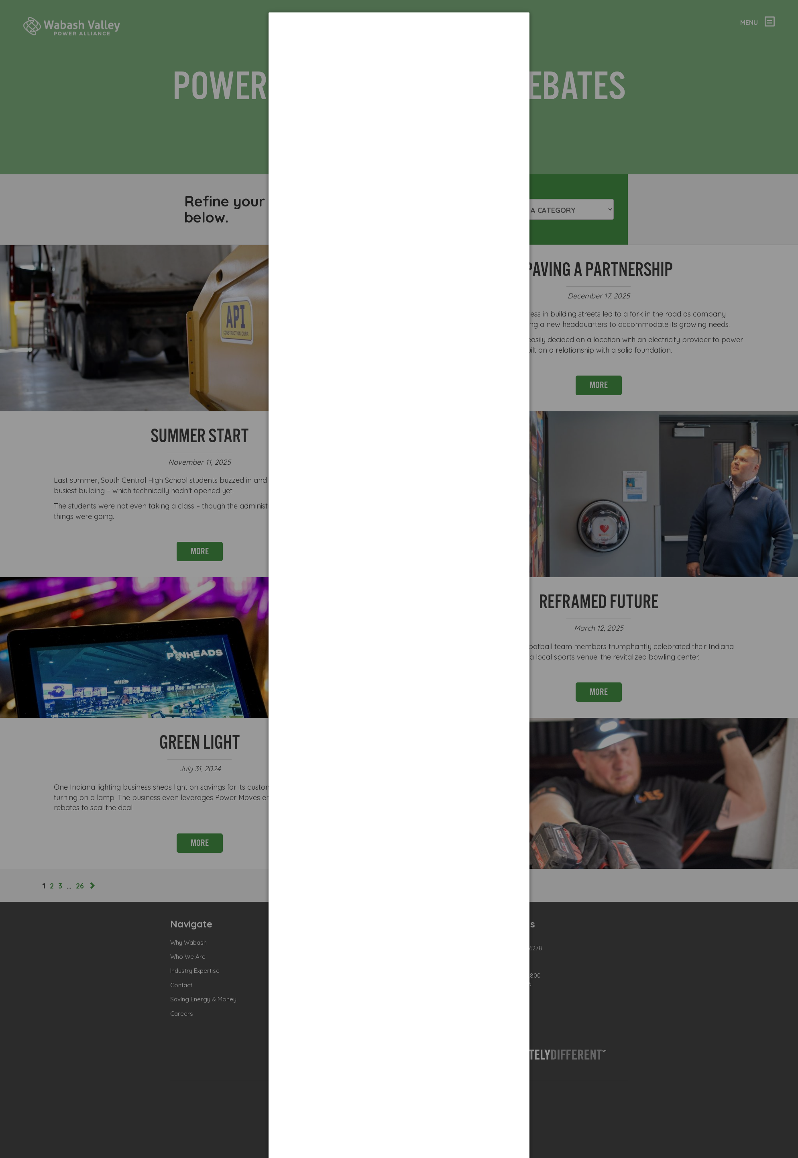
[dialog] (399, 42)
